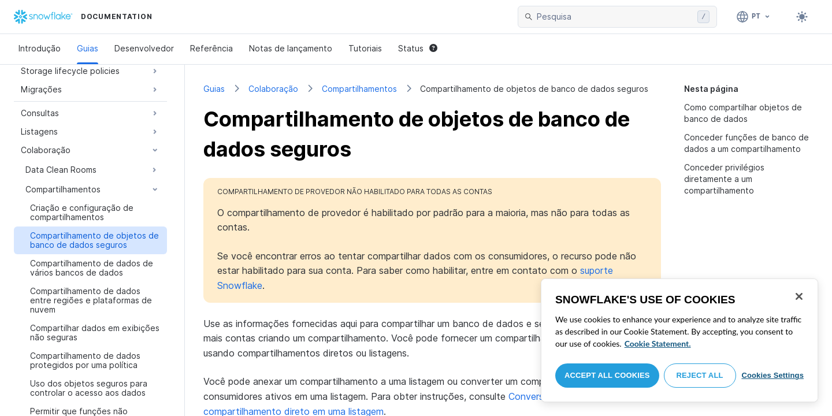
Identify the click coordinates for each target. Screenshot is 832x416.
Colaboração (273, 89)
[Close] (799, 296)
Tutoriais (365, 48)
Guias (87, 48)
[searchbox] (615, 16)
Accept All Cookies (607, 375)
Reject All (700, 375)
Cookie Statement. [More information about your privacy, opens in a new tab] (658, 343)
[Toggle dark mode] (802, 16)
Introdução (39, 48)
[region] (679, 340)
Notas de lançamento (290, 48)
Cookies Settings (772, 375)
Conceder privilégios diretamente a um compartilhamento (724, 178)
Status (417, 48)
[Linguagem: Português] (754, 16)
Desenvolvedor (144, 48)
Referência (211, 48)
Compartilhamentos (359, 89)
